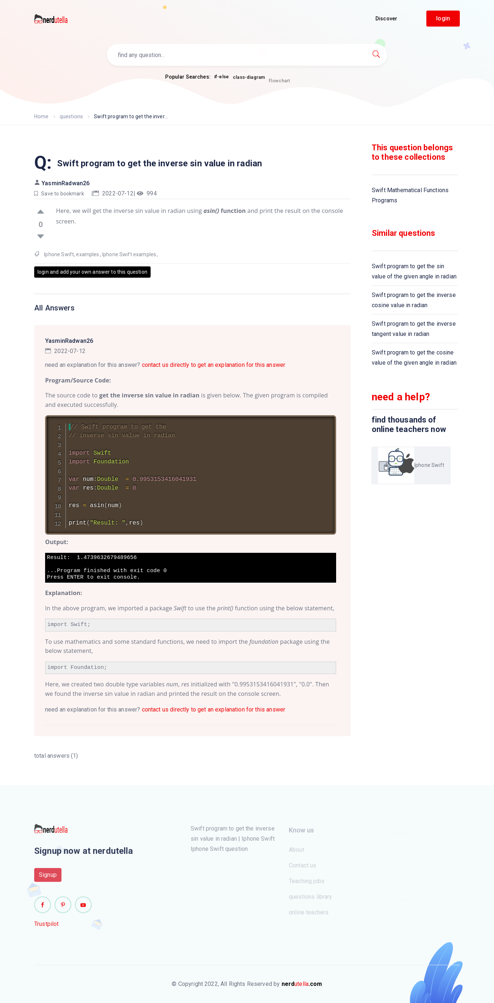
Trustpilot (46, 927)
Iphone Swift (59, 254)
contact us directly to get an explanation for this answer (214, 364)
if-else (221, 77)
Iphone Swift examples (129, 254)
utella (302, 983)
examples (87, 254)
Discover (386, 18)
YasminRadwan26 (65, 183)
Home (41, 116)
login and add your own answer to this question (92, 272)
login (443, 18)
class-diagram (249, 80)
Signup (48, 878)
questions (70, 116)
